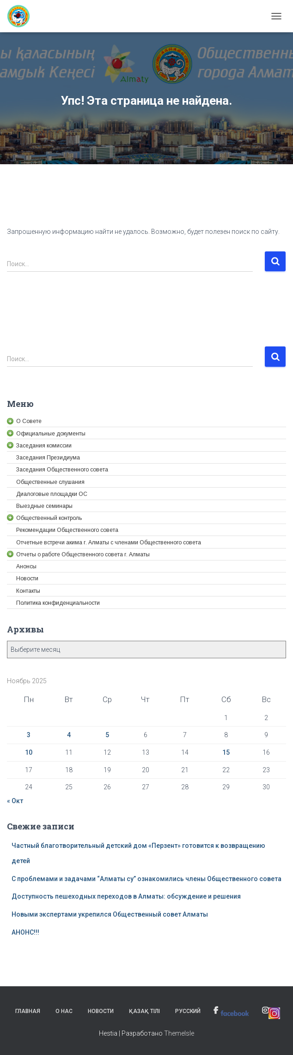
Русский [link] (188, 1011)
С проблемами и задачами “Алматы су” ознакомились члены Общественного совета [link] (146, 878)
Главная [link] (27, 1011)
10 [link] (28, 752)
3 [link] (29, 735)
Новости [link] (101, 1011)
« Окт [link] (15, 801)
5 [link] (107, 735)
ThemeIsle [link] (179, 1033)
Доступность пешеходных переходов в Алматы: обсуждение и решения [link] (126, 896)
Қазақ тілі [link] (144, 1011)
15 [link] (226, 752)
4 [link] (69, 735)
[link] (22, 16)
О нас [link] (64, 1011)
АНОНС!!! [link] (25, 932)
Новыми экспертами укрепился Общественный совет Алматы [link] (110, 914)
